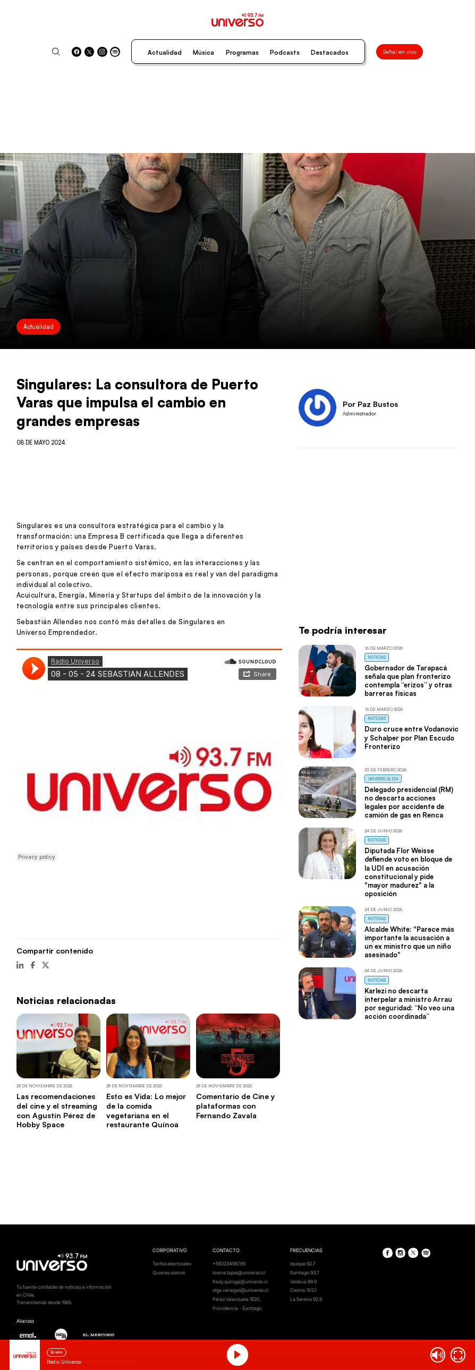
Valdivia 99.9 (303, 1281)
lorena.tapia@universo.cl (239, 1272)
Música (203, 52)
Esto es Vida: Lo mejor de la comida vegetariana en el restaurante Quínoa (146, 1110)
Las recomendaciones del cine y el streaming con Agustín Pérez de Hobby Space (56, 1110)
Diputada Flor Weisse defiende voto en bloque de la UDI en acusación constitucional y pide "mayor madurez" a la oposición (408, 871)
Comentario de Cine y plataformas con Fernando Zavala (235, 1105)
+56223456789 (229, 1263)
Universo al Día (383, 779)
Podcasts (285, 52)
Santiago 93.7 (304, 1272)
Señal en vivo (400, 51)
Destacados (330, 52)
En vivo (56, 1352)
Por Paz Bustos (370, 404)
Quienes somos (168, 1272)
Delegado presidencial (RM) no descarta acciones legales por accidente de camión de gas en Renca (408, 802)
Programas (242, 52)
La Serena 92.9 (306, 1299)
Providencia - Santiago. (237, 1308)
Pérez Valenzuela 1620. (237, 1299)
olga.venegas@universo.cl (240, 1290)
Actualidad (165, 52)
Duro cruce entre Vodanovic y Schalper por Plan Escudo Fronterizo (411, 737)
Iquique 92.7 (303, 1263)
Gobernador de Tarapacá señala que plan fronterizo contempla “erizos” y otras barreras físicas (408, 680)
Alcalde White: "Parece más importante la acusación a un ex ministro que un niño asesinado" (409, 942)
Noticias (377, 657)
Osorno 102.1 (303, 1290)
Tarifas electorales (171, 1263)
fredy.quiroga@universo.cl (240, 1281)
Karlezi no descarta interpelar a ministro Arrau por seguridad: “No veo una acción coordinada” (409, 1003)
